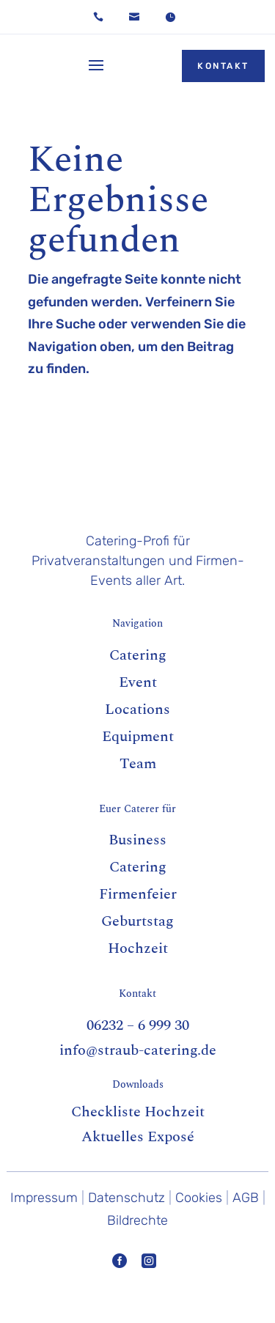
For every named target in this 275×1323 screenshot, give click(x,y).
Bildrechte (137, 1220)
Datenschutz (126, 1198)
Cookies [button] (198, 1198)
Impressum (44, 1198)
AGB (245, 1198)
